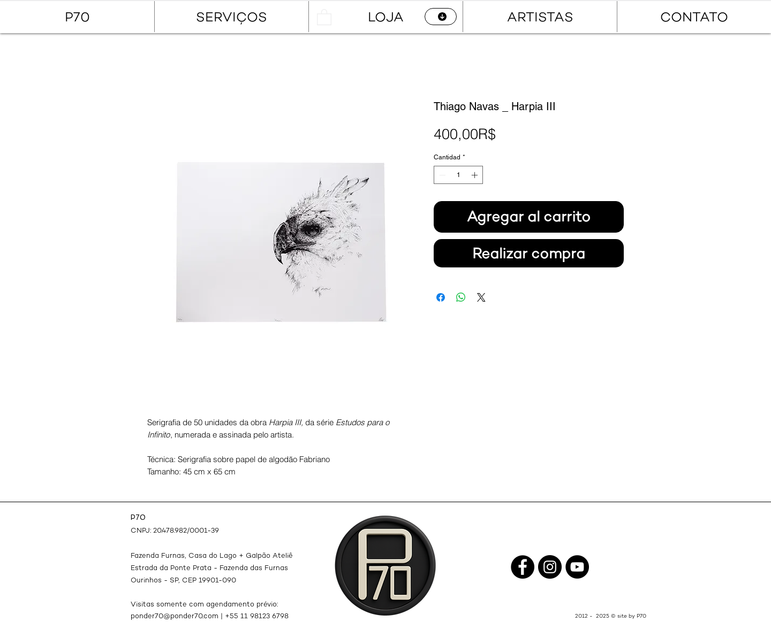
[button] (324, 16)
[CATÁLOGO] (441, 16)
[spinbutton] (458, 174)
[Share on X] (481, 297)
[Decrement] (441, 174)
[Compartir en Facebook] (440, 297)
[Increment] (475, 174)
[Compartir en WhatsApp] (461, 297)
